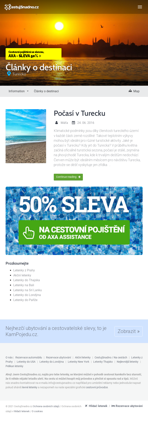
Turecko (19, 74)
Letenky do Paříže (25, 300)
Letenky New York (78, 361)
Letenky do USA (26, 361)
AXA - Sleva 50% (33, 54)
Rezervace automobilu (28, 357)
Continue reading (68, 176)
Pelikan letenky (14, 366)
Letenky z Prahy (24, 270)
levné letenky (29, 387)
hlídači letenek (22, 411)
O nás (9, 357)
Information (17, 91)
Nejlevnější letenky (127, 361)
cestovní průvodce (97, 387)
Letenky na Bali (23, 285)
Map (134, 91)
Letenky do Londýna (27, 295)
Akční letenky (22, 275)
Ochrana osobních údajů (46, 406)
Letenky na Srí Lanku (27, 290)
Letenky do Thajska (26, 280)
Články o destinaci (46, 91)
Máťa (64, 123)
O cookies (37, 411)
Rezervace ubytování (58, 357)
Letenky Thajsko (103, 361)
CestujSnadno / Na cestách (111, 357)
